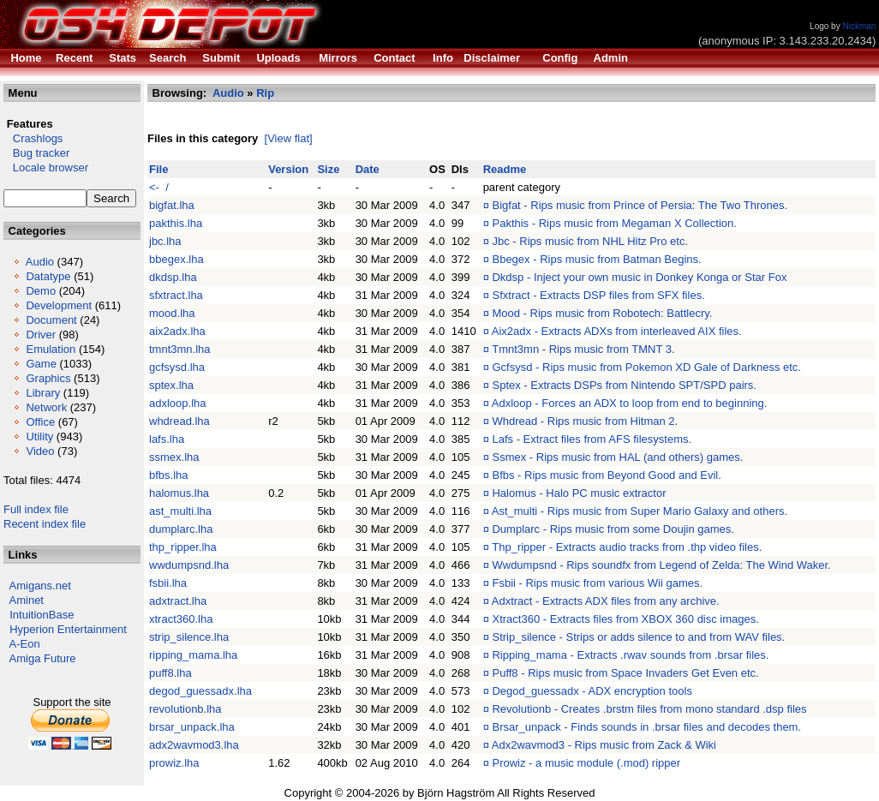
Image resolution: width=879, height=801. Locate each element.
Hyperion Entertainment (68, 629)
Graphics (48, 378)
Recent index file (44, 523)
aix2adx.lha (177, 331)
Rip (265, 93)
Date (368, 169)
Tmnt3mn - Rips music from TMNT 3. (583, 349)
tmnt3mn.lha (180, 349)
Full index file (36, 509)
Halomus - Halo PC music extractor (579, 493)
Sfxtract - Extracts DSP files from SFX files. (598, 295)
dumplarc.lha (180, 529)
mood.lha (171, 313)
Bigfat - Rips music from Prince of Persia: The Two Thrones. (639, 205)
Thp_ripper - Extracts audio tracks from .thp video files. (627, 547)
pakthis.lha (175, 223)
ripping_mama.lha (193, 655)
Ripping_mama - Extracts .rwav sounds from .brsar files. (630, 655)
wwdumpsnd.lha (189, 565)
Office (40, 421)
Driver (41, 334)
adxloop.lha (177, 403)
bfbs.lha (168, 475)
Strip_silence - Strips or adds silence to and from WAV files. (638, 637)
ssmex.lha (174, 457)
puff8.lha (170, 673)
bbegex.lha (176, 259)
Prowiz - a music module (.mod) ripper (586, 762)
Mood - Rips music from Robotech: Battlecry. (602, 313)
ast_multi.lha (180, 511)
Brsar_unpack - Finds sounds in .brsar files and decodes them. (646, 726)
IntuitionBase (41, 614)
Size (328, 169)
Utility (39, 436)
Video (40, 451)
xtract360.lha (180, 619)
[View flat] (289, 138)
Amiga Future (42, 658)
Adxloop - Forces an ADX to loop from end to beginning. (630, 403)
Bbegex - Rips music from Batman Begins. (596, 259)
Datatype (48, 276)
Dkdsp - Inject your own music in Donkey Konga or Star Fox (639, 277)
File (158, 169)
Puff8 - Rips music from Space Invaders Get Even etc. (625, 673)
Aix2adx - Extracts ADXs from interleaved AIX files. (617, 331)
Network (46, 407)
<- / (159, 187)
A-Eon (24, 643)
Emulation (50, 349)
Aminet (26, 600)
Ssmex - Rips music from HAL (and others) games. (617, 457)
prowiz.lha (174, 762)
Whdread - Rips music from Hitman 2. (585, 421)
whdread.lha (179, 421)
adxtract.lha (177, 601)
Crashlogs (33, 138)
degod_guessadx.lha (200, 690)
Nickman (859, 26)
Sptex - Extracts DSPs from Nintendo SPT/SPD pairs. (624, 385)
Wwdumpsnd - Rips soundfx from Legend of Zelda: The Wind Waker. (661, 565)
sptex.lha (171, 385)
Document (51, 320)
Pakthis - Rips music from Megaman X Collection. (614, 223)
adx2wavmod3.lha (194, 744)
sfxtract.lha (176, 295)
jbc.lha (165, 241)
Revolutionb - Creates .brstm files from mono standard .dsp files (649, 708)
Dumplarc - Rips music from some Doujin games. (612, 529)
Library (43, 392)
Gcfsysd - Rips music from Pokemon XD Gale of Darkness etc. (646, 367)
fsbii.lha (168, 583)
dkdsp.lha (173, 277)
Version (288, 169)
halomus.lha (179, 493)
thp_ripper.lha (183, 547)
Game (41, 363)
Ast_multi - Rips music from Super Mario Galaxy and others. (639, 511)
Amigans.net (40, 585)
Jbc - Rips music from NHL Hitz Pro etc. (590, 241)
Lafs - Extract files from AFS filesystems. (591, 439)
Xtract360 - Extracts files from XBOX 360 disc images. (625, 619)
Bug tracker (36, 152)
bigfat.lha (171, 205)
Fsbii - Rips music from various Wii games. (597, 583)
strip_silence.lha (189, 637)
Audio (40, 261)
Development (59, 305)
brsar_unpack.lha (192, 726)
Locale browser (45, 167)
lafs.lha (166, 439)
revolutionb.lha (185, 708)
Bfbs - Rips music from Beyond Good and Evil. (606, 475)
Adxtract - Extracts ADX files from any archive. (606, 601)
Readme (505, 169)
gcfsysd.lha (177, 367)
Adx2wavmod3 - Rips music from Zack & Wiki (604, 744)
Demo (41, 290)
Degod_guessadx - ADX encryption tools (591, 690)
